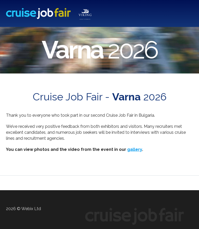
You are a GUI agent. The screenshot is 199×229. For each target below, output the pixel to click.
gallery (134, 149)
